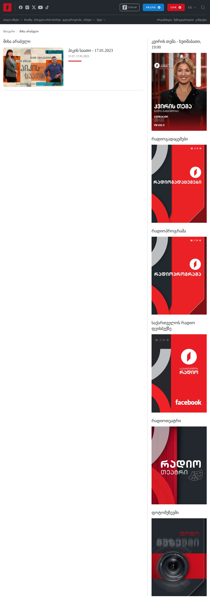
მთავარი (9, 31)
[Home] (7, 7)
